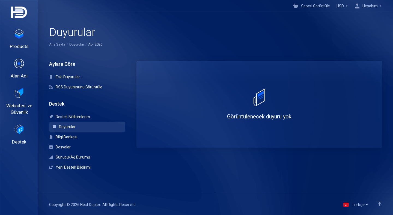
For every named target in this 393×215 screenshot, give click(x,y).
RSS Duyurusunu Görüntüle (75, 87)
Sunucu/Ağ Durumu (69, 157)
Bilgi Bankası (63, 137)
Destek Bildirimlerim (69, 117)
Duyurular (76, 44)
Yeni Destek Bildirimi (70, 167)
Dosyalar (60, 147)
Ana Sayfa (57, 44)
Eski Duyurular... (65, 77)
